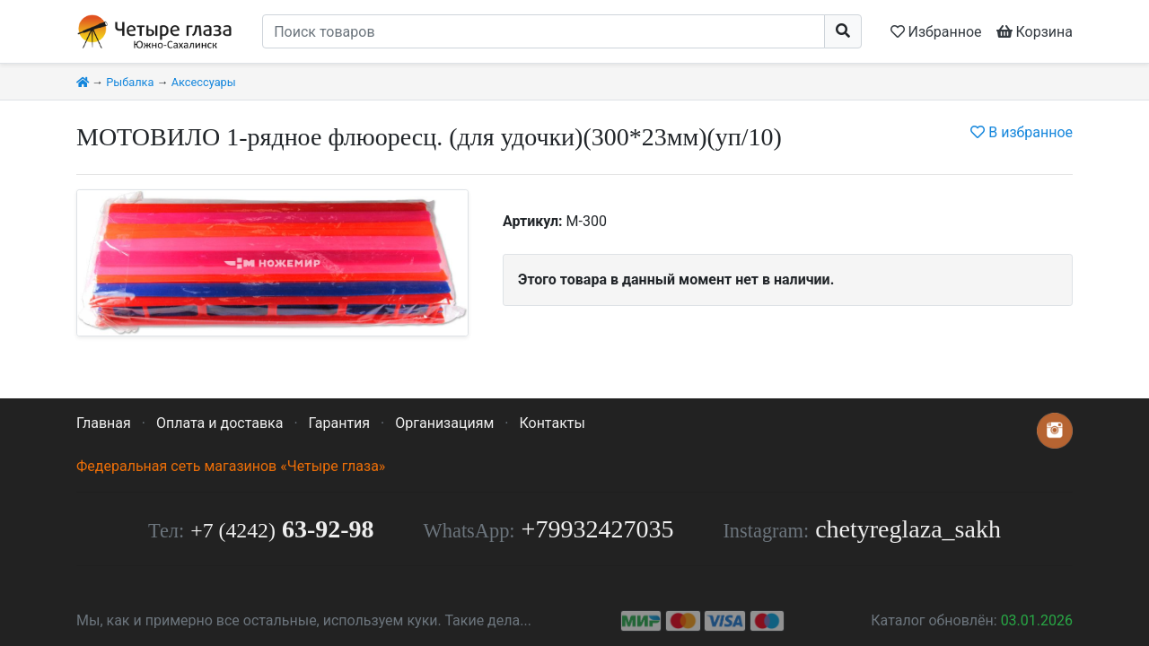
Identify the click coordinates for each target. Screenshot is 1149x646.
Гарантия (340, 423)
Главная (103, 423)
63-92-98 (281, 529)
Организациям (444, 423)
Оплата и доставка (219, 423)
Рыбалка (129, 82)
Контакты (551, 423)
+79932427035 (598, 529)
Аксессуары (203, 82)
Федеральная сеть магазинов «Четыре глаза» (230, 466)
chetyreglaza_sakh (908, 529)
